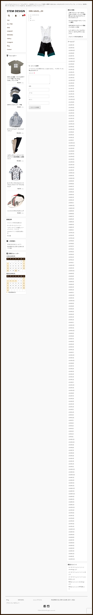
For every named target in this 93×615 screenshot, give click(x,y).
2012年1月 (71, 409)
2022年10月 (72, 99)
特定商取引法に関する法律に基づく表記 (15, 248)
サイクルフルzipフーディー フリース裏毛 (77, 21)
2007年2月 (71, 526)
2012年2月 (71, 406)
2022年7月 (71, 105)
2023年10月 (72, 80)
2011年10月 (71, 417)
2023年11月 (71, 77)
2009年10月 (72, 474)
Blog (8, 47)
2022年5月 (71, 110)
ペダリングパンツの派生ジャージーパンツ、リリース (15, 230)
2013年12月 (71, 355)
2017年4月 (71, 254)
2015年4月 (71, 314)
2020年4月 (71, 162)
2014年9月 (71, 333)
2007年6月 (71, 518)
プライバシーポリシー (12, 603)
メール (30, 93)
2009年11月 (71, 472)
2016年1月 (71, 292)
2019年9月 (71, 181)
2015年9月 (71, 303)
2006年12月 (72, 529)
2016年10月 (71, 270)
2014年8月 (71, 336)
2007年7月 (71, 515)
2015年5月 (71, 311)
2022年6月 (71, 107)
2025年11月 (71, 47)
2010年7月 (71, 450)
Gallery (9, 39)
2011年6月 (71, 423)
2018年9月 (71, 211)
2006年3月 (71, 551)
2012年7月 (71, 396)
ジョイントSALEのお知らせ (76, 36)
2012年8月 (71, 393)
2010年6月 (71, 453)
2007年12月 (72, 507)
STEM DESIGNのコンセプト (14, 246)
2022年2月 (71, 118)
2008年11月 (71, 491)
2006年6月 (71, 542)
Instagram (10, 43)
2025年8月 (71, 53)
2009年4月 (71, 483)
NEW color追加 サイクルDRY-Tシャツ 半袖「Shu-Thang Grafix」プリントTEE (15, 80)
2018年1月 (71, 230)
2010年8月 (71, 447)
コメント (32, 73)
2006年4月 (71, 548)
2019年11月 (71, 175)
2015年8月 (71, 306)
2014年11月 (71, 328)
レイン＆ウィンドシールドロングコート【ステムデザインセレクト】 (77, 32)
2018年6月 (71, 219)
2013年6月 (71, 368)
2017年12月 (71, 232)
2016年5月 (71, 281)
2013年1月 (71, 382)
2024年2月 (71, 72)
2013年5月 (71, 371)
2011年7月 (71, 420)
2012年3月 (71, 404)
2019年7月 (71, 186)
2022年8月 (71, 102)
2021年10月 (71, 129)
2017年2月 (71, 260)
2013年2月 (71, 379)
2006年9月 (71, 534)
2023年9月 (71, 83)
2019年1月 (71, 202)
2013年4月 (71, 374)
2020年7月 (71, 153)
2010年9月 (71, 445)
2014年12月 (71, 325)
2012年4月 (71, 401)
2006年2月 (71, 553)
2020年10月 (72, 145)
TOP (8, 20)
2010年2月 (71, 464)
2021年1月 (71, 140)
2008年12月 (72, 488)
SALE (8, 28)
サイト (30, 99)
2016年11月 (71, 268)
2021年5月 (71, 134)
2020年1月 (71, 170)
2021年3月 (71, 137)
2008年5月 (71, 499)
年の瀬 (9, 237)
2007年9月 (71, 513)
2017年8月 (71, 243)
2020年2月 (71, 167)
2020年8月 (71, 151)
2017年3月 (71, 257)
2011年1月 (71, 436)
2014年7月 (71, 338)
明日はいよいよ (73, 582)
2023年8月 (71, 85)
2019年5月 (71, 192)
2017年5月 (71, 251)
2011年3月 (71, 431)
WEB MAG (10, 35)
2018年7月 (71, 216)
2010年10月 (71, 442)
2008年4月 (71, 502)
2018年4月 (71, 224)
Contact (9, 51)
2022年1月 (71, 121)
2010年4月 (71, 458)
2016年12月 (71, 265)
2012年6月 (71, 398)
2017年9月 (71, 241)
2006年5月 (71, 545)
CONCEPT (10, 32)
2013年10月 (71, 360)
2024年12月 (72, 58)
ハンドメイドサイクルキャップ (15, 212)
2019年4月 (71, 194)
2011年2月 (71, 434)
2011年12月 (71, 412)
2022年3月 (71, 115)
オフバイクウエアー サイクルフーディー (15, 131)
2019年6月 (71, 189)
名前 (30, 86)
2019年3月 (71, 197)
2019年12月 (71, 173)
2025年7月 (71, 56)
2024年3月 (71, 69)
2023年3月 (71, 94)
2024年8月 (71, 64)
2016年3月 (71, 287)
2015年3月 (71, 317)
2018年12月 (71, 205)
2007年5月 (71, 521)
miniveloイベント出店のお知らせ (15, 233)
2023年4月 (71, 91)
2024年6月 (71, 66)
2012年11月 (71, 387)
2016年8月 (71, 276)
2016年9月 (71, 273)
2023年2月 (71, 96)
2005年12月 (72, 559)
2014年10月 (71, 330)
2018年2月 (71, 227)
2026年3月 (71, 45)
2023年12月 (72, 75)
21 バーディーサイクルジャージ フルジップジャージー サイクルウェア (15, 186)
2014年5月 (71, 344)
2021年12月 (71, 124)
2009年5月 (71, 480)
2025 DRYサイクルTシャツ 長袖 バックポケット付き (77, 26)
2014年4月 (71, 347)
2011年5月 (71, 426)
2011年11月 (71, 415)
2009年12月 (72, 469)
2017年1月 (71, 262)
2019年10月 (71, 178)
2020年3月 (71, 164)
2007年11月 (71, 510)
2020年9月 (71, 148)
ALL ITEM (10, 24)
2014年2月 (71, 349)
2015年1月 (71, 322)
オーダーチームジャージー (76, 567)
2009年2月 (71, 485)
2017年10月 (71, 238)
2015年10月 (71, 300)
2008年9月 (71, 496)
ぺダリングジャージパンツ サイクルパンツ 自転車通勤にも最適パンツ (15, 158)
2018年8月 (71, 213)
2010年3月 (71, 461)
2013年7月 (71, 366)
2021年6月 (71, 132)
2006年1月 (71, 556)
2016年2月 (71, 289)
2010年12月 (71, 439)
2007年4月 (71, 523)
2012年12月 (71, 385)
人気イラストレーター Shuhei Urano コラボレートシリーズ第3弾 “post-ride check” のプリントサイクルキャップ (77, 15)
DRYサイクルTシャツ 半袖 (14, 106)
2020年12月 (72, 143)
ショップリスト (37, 600)
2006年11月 (71, 532)
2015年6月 (71, 309)
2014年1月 (71, 352)
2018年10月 (71, 208)
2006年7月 (71, 540)
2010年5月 (71, 455)
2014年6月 (71, 341)
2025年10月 (72, 50)
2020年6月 (71, 156)
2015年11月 (71, 298)
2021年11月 (71, 126)
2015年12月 (71, 295)
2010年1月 (71, 466)
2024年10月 (72, 61)
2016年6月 (71, 279)
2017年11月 (71, 235)
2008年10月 (72, 494)
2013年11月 (71, 358)
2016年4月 (71, 284)
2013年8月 (71, 363)
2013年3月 (71, 377)
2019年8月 (71, 183)
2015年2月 (71, 319)
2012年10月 (71, 390)
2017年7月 (71, 246)
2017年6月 (71, 249)
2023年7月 (71, 88)
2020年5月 (71, 159)
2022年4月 (71, 113)
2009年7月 (71, 477)
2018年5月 (71, 221)
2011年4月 (71, 428)
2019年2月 (71, 200)
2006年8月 (71, 537)
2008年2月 (71, 504)
